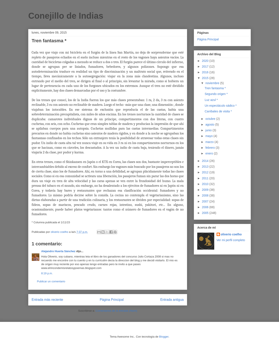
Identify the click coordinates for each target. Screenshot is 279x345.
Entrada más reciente (47, 299)
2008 (205, 195)
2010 (205, 184)
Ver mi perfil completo (231, 240)
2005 (205, 213)
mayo (209, 136)
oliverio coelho (231, 234)
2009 (205, 189)
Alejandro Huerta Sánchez (58, 251)
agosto (210, 124)
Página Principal (112, 299)
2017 (205, 66)
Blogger (163, 336)
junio (208, 130)
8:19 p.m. (47, 273)
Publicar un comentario (51, 281)
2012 (205, 172)
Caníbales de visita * (218, 111)
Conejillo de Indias (65, 15)
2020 (205, 60)
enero (209, 153)
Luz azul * (211, 100)
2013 (205, 166)
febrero (210, 147)
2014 (205, 161)
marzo (209, 142)
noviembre (212, 83)
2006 (205, 207)
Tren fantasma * (215, 88)
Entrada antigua (172, 299)
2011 (205, 178)
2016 (205, 72)
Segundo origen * (216, 94)
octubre (210, 118)
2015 (205, 78)
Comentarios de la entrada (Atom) (116, 310)
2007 (205, 201)
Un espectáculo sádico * (221, 105)
